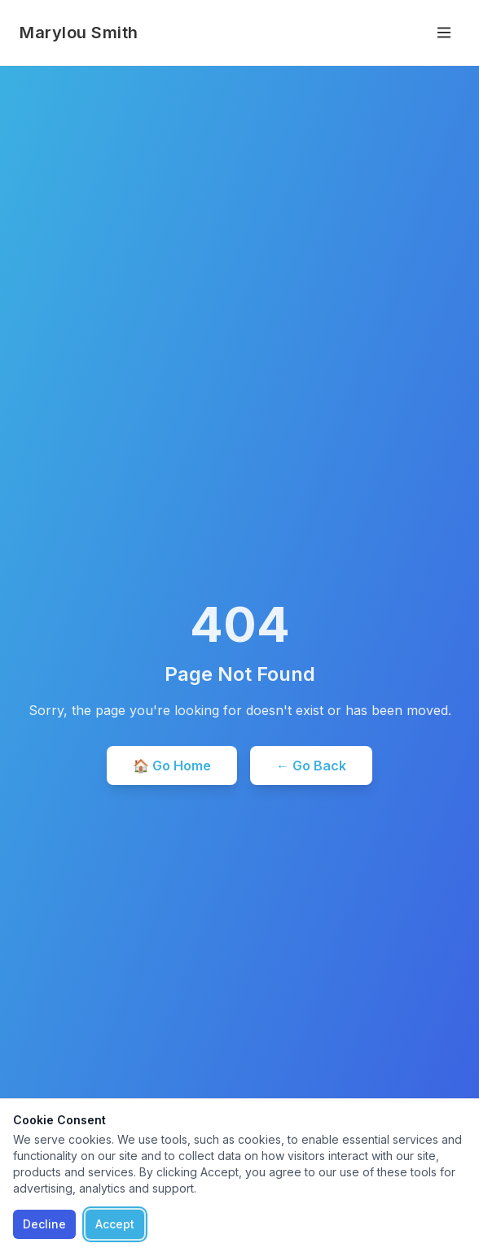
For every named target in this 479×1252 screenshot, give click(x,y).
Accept (114, 1224)
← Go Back (311, 765)
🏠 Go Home (172, 765)
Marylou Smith (79, 32)
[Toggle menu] (443, 32)
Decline (44, 1224)
